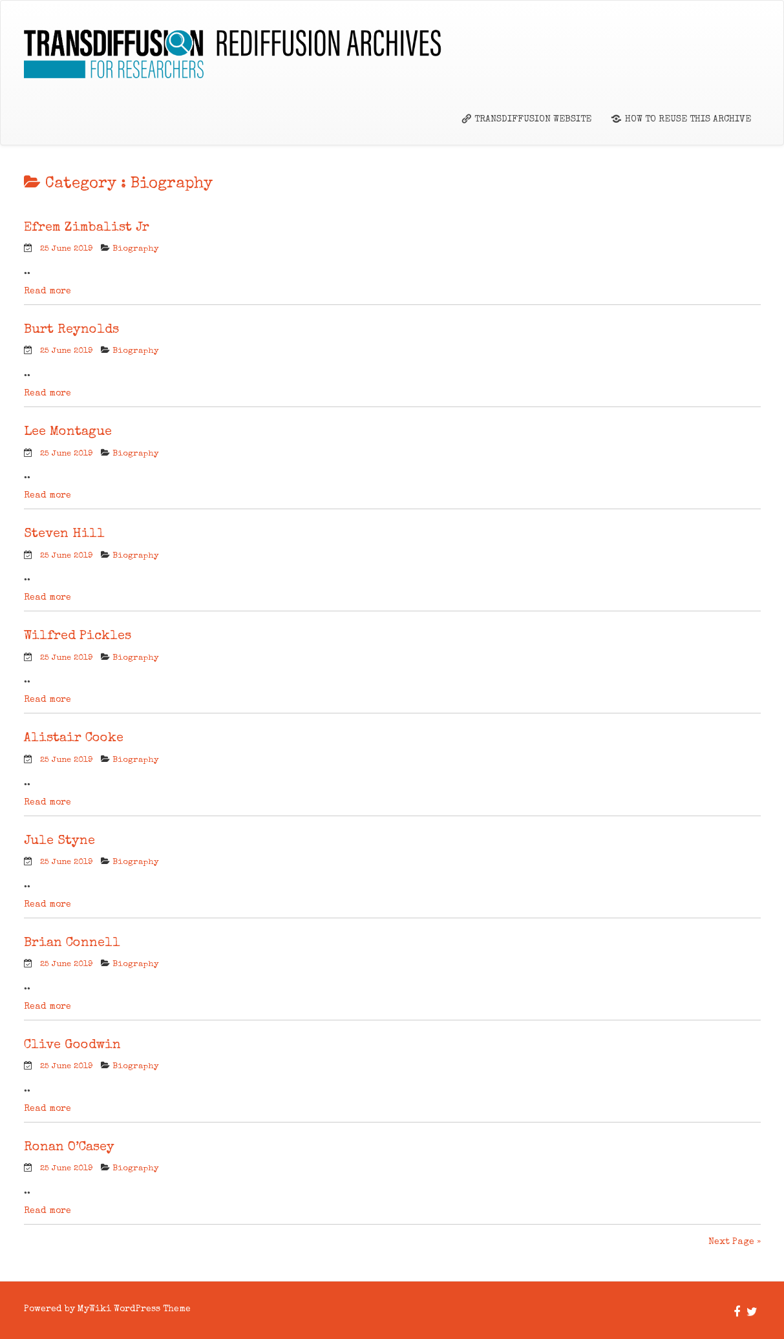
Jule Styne (59, 841)
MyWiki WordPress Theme (134, 1309)
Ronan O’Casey (69, 1147)
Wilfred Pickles (77, 636)
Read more (47, 291)
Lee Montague (68, 432)
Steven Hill (64, 534)
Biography (135, 249)
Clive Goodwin (72, 1045)
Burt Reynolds (71, 330)
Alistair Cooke (73, 738)
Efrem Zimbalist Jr (86, 228)
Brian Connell (72, 943)
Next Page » (734, 1242)
